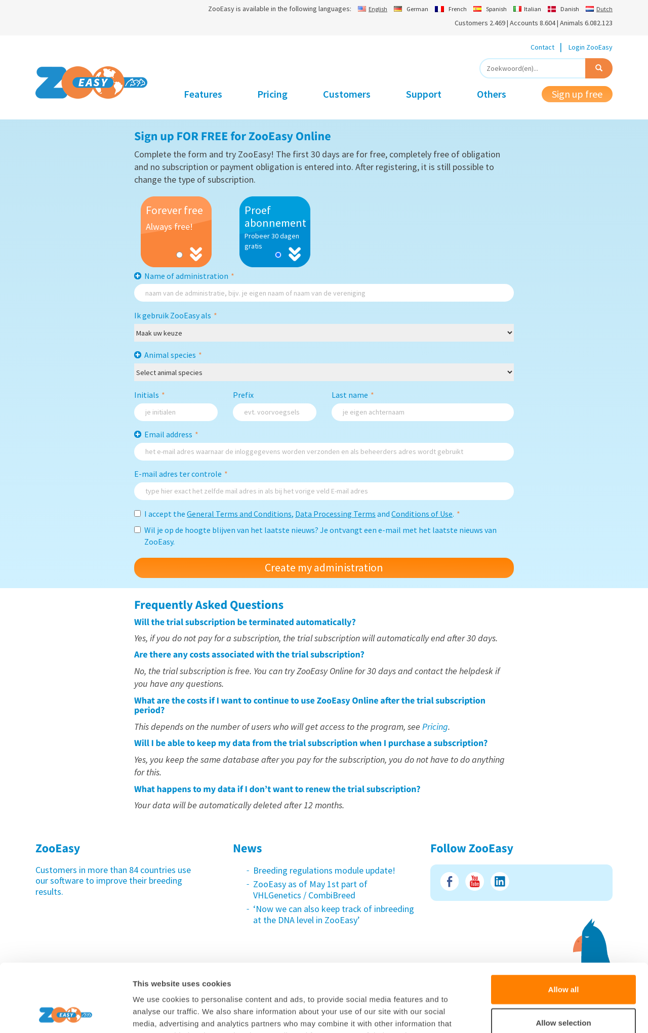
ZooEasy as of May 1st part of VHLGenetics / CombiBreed (310, 889)
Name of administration (189, 276)
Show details (531, 1013)
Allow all (563, 925)
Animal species (173, 355)
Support (423, 94)
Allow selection (563, 959)
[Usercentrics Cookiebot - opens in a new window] (65, 1013)
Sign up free (577, 94)
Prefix (243, 395)
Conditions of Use (422, 514)
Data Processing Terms (335, 514)
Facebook (449, 881)
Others (491, 94)
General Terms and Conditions (239, 514)
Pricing (272, 94)
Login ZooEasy (591, 47)
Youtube (474, 881)
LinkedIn (500, 881)
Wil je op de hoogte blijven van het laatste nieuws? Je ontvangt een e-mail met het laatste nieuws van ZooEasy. (315, 536)
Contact (542, 47)
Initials (149, 395)
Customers (347, 94)
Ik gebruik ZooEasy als (175, 315)
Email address (171, 434)
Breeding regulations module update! (324, 870)
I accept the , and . (297, 514)
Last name (353, 395)
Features (203, 94)
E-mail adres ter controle (181, 474)
